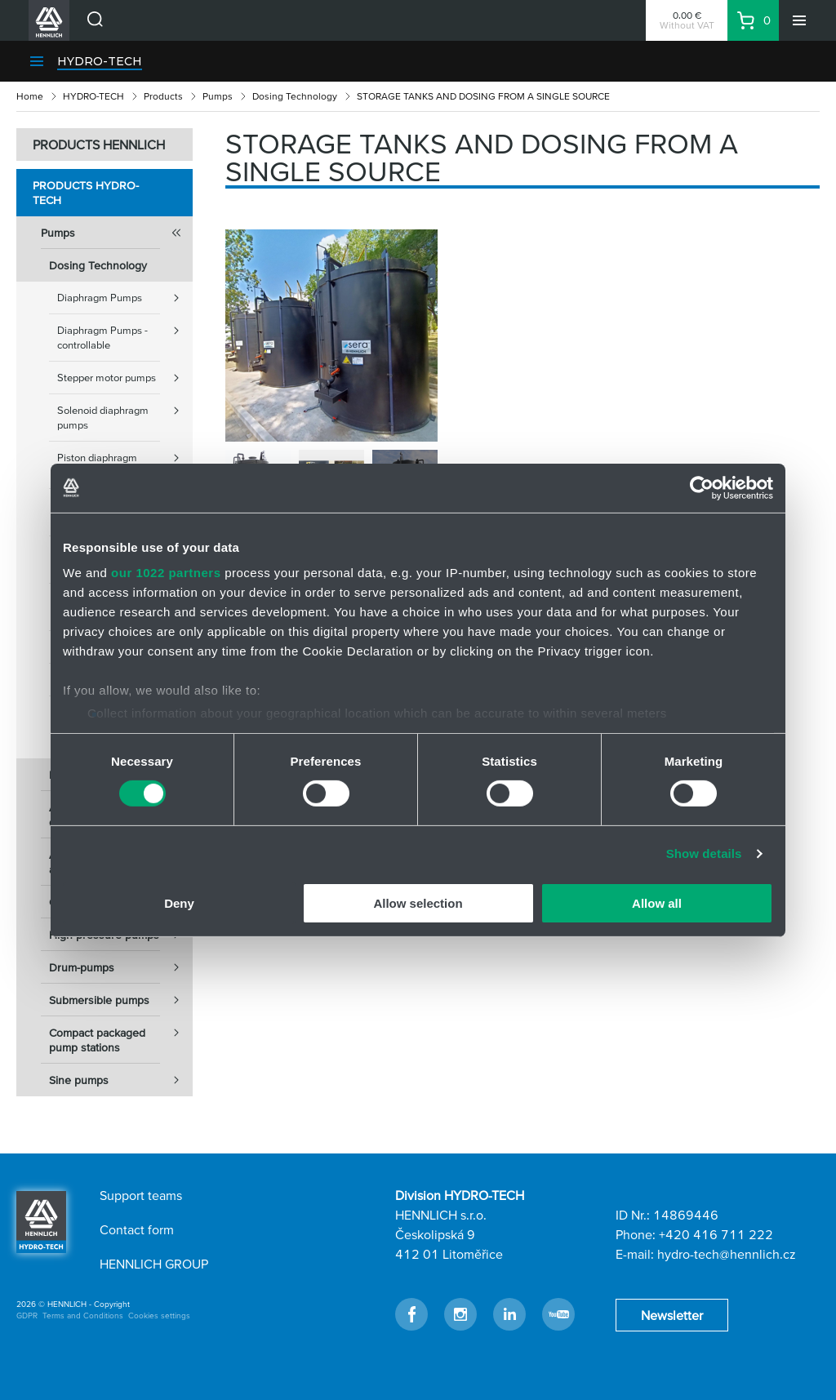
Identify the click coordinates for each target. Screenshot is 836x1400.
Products (163, 96)
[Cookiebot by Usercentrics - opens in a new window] (701, 487)
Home (29, 96)
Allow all (657, 903)
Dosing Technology (294, 96)
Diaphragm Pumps (125, 298)
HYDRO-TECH (99, 61)
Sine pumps (121, 1080)
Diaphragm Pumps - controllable (125, 332)
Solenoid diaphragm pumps (125, 412)
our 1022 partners (165, 573)
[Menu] (799, 20)
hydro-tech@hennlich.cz (726, 1254)
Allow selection (417, 903)
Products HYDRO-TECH (86, 193)
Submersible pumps (121, 1000)
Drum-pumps (121, 967)
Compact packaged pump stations (121, 1035)
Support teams (141, 1195)
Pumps (217, 96)
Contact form (137, 1229)
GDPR (27, 1315)
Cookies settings (159, 1315)
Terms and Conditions (82, 1315)
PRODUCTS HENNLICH (99, 144)
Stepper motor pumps (125, 378)
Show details (704, 853)
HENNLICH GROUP (154, 1263)
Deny (179, 903)
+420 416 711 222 (716, 1234)
